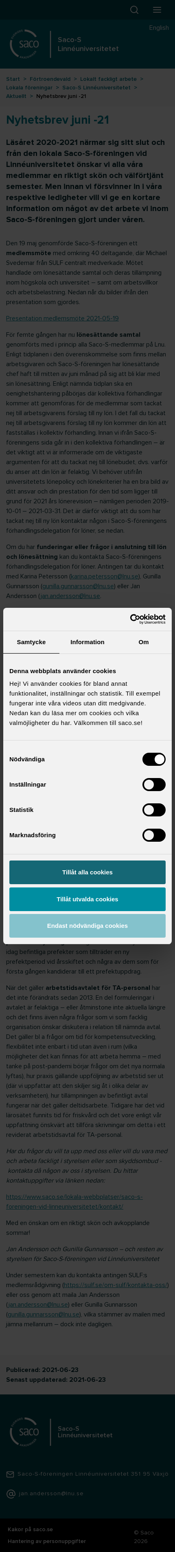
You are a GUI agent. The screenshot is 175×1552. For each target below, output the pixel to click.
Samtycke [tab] (31, 641)
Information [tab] (87, 641)
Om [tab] (143, 641)
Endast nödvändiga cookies (87, 925)
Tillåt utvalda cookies (87, 899)
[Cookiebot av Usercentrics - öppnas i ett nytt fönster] (130, 619)
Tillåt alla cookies (87, 872)
